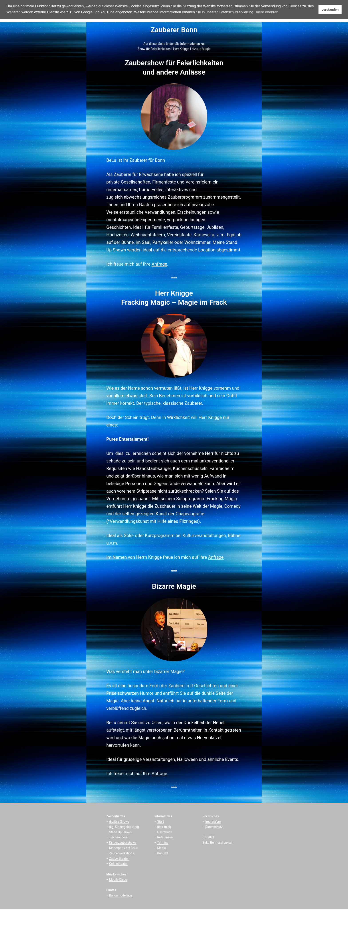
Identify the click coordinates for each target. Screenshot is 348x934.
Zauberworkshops (121, 853)
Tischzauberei (118, 837)
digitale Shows (119, 821)
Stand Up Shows (120, 832)
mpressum (213, 821)
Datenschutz (214, 827)
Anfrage (159, 264)
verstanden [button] (330, 9)
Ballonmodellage (120, 895)
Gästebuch (164, 832)
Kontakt (162, 853)
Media (161, 848)
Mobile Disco (118, 879)
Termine (162, 842)
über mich (164, 827)
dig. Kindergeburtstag (124, 827)
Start (160, 821)
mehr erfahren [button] (267, 12)
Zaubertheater (119, 858)
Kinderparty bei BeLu (123, 848)
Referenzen (165, 837)
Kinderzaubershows (122, 842)
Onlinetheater (118, 863)
